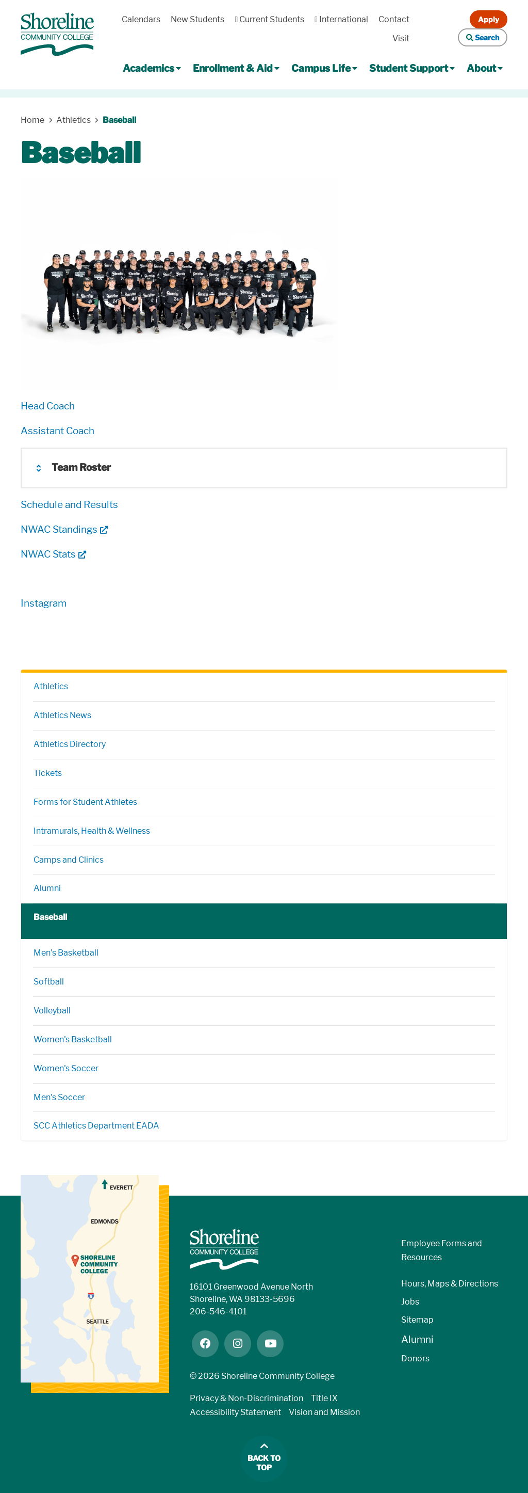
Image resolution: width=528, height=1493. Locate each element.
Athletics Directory (70, 744)
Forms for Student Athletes (85, 802)
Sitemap (417, 1320)
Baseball (50, 917)
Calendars (141, 19)
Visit (400, 38)
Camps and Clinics (69, 860)
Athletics (51, 686)
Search (482, 37)
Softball (49, 982)
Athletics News (62, 715)
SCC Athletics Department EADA (96, 1126)
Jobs (410, 1302)
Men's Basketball (66, 953)
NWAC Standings (59, 529)
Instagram (44, 603)
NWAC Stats (48, 554)
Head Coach (48, 406)
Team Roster (81, 467)
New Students (197, 19)
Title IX (324, 1398)
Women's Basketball (73, 1039)
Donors (415, 1358)
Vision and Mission (324, 1412)
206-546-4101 (218, 1311)
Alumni (47, 888)
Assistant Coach (57, 431)
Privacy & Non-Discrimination (246, 1398)
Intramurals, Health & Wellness (92, 831)
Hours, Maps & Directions (449, 1284)
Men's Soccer (59, 1097)
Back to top (264, 1463)
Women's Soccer (66, 1068)
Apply (488, 19)
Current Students (269, 19)
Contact (393, 19)
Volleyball (52, 1010)
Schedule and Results (69, 505)
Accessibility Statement (235, 1412)
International (341, 19)
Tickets (48, 773)
